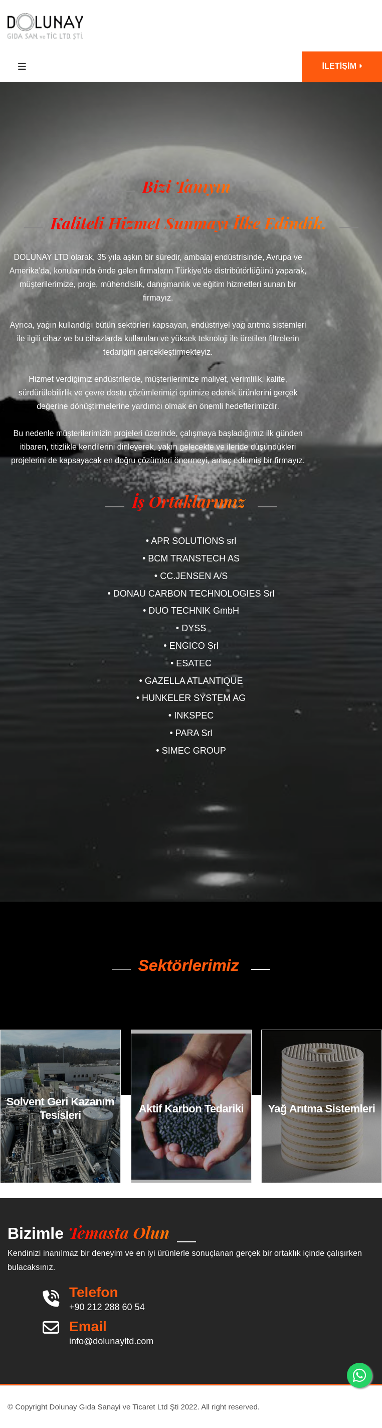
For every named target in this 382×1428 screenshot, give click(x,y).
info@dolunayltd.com (111, 1341)
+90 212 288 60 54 (107, 1307)
